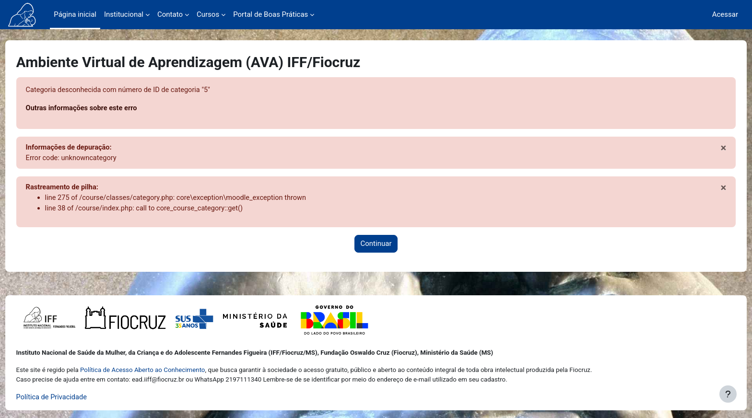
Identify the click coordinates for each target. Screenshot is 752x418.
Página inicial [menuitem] (75, 14)
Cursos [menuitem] (208, 14)
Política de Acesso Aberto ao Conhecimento (160, 369)
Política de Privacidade (70, 397)
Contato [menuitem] (170, 14)
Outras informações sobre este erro (101, 108)
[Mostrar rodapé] (728, 394)
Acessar (725, 14)
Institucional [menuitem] (123, 14)
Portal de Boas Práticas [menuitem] (270, 14)
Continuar (376, 246)
